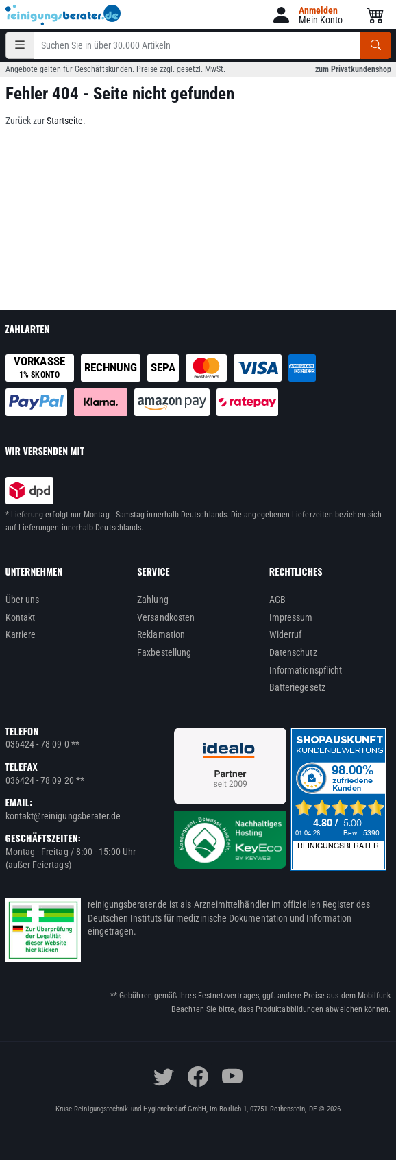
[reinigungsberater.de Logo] (63, 15)
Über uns (22, 599)
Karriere (20, 634)
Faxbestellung (164, 652)
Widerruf (285, 634)
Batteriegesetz (297, 687)
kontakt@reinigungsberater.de (63, 816)
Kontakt (20, 617)
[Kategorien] (19, 45)
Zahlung (153, 599)
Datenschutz (293, 652)
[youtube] (232, 1076)
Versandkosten (166, 617)
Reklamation (161, 634)
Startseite (65, 120)
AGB (277, 599)
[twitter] (163, 1076)
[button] (306, 14)
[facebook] (198, 1076)
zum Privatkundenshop (353, 69)
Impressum (291, 617)
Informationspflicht (305, 670)
